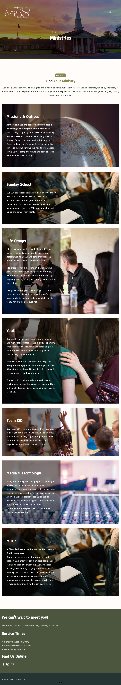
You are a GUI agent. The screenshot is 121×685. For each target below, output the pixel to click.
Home (54, 32)
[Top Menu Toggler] (117, 12)
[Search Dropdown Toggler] (110, 12)
